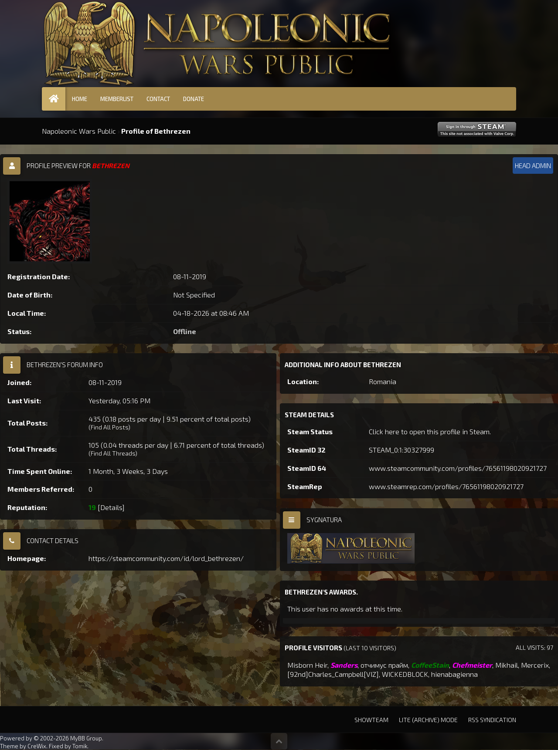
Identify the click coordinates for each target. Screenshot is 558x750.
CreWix (36, 746)
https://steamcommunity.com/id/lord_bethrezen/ (166, 558)
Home (79, 98)
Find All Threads (113, 453)
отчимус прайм (384, 665)
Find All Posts (109, 427)
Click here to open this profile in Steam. (430, 431)
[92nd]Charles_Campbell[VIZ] (333, 674)
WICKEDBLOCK (405, 674)
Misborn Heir (307, 665)
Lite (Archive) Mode (428, 719)
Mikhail (506, 665)
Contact (158, 98)
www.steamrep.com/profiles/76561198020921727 (446, 486)
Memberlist (116, 98)
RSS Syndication (492, 719)
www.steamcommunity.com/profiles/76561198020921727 (458, 468)
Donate (193, 98)
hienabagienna (454, 674)
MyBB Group (86, 738)
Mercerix (535, 665)
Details (111, 507)
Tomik (79, 746)
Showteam (371, 719)
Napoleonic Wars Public (79, 131)
